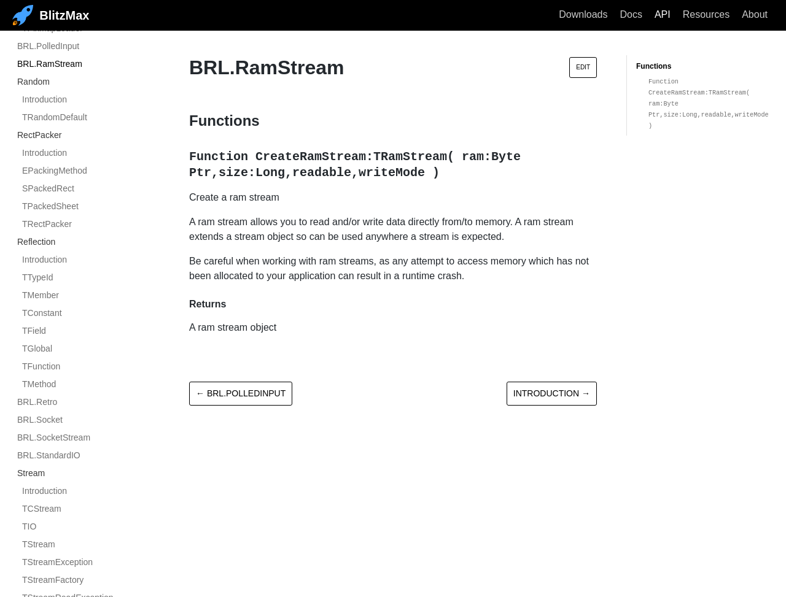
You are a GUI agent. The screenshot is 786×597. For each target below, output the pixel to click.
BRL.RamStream (49, 64)
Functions (653, 66)
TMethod (39, 384)
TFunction (41, 366)
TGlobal (37, 348)
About (755, 14)
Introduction (44, 99)
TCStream (41, 509)
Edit (583, 67)
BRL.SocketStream (53, 437)
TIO (29, 526)
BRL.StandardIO (48, 455)
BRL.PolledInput (48, 46)
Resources (706, 14)
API (663, 14)
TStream (38, 544)
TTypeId (37, 277)
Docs (631, 14)
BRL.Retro (37, 402)
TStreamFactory (53, 580)
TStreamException (57, 562)
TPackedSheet (50, 206)
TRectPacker (47, 224)
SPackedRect (48, 188)
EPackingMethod (54, 170)
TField (34, 331)
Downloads (583, 14)
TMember (40, 295)
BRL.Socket (40, 420)
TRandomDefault (54, 117)
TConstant (42, 313)
